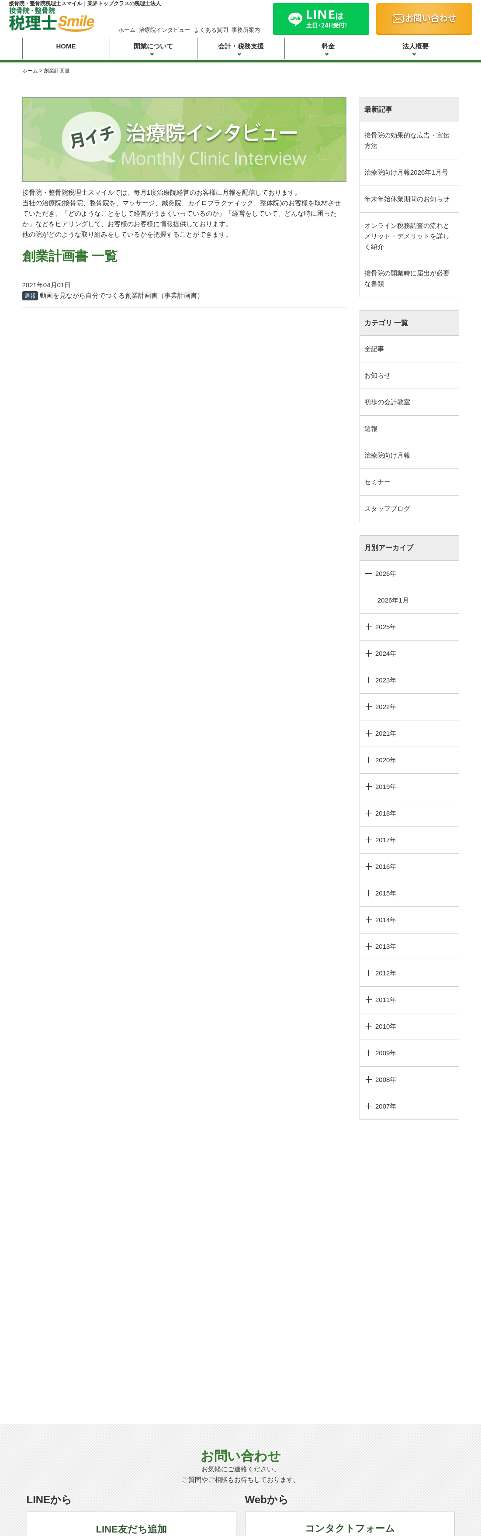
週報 (370, 428)
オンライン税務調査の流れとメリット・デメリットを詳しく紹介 (407, 236)
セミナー (377, 482)
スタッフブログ (387, 508)
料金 (328, 46)
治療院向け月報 (387, 455)
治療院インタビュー (164, 30)
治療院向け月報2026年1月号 (406, 172)
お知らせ (377, 375)
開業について (153, 46)
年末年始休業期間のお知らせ (407, 199)
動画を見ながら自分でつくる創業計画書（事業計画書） (122, 295)
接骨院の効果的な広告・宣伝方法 (407, 140)
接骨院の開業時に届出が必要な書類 (407, 278)
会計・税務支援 (241, 46)
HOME (66, 46)
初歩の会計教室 (387, 402)
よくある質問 (211, 30)
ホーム (126, 30)
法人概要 (415, 46)
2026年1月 (393, 600)
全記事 (374, 348)
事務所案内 (246, 30)
